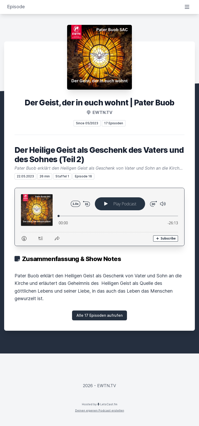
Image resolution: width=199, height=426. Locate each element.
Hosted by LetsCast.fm (99, 404)
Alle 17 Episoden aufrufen (99, 315)
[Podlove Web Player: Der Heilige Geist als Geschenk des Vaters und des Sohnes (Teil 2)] (99, 217)
